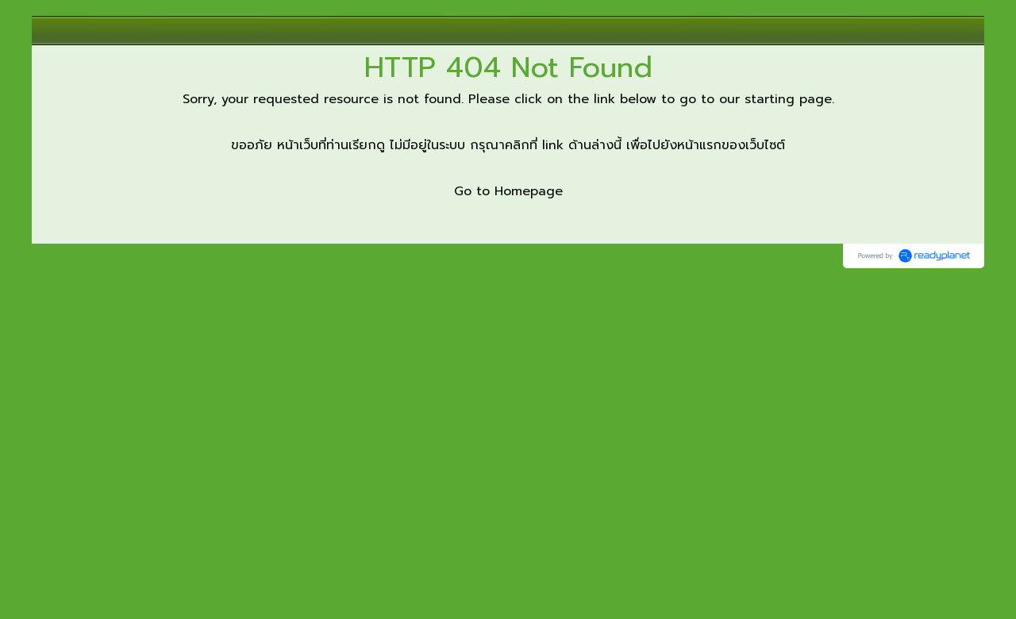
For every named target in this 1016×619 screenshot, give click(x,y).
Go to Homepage (508, 191)
